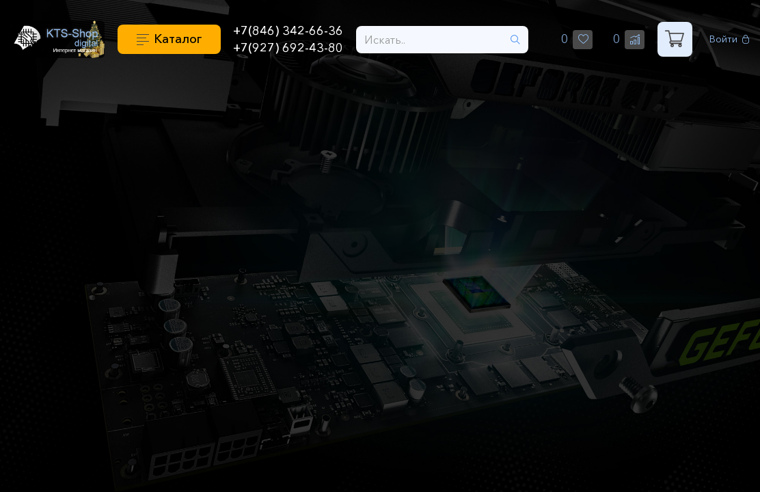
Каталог (178, 38)
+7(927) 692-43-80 (288, 47)
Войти (729, 39)
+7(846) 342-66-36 (288, 30)
